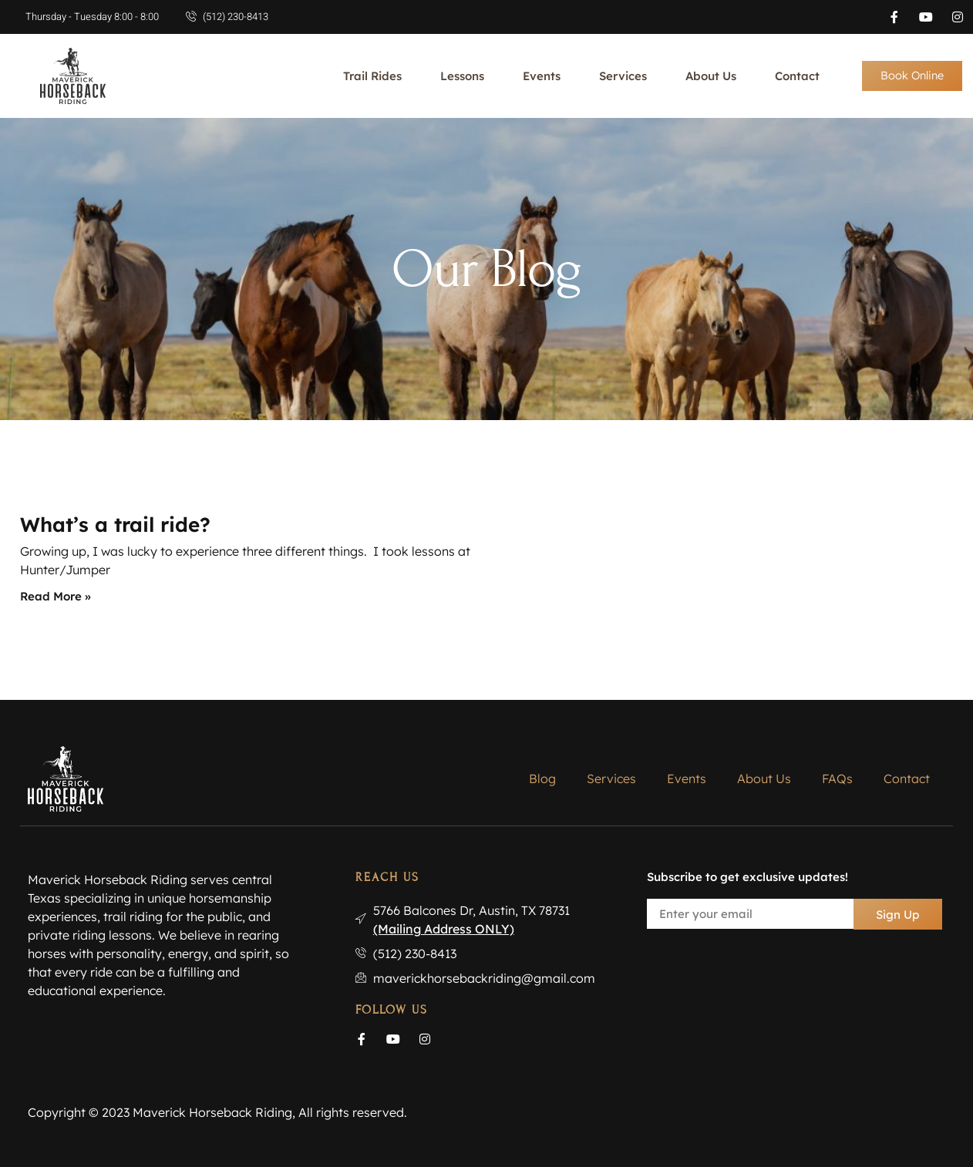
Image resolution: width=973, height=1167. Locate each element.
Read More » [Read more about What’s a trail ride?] (55, 596)
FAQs (837, 778)
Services (623, 76)
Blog (542, 778)
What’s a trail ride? (115, 524)
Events (542, 76)
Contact (797, 76)
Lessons (462, 76)
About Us (710, 76)
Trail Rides (372, 76)
